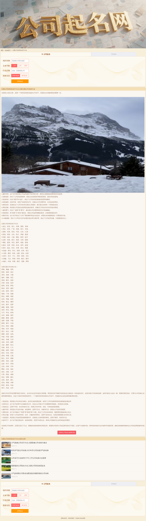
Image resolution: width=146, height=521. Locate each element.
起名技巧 (7, 50)
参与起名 (24, 75)
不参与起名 (15, 75)
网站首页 (64, 518)
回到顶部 (71, 518)
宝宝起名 (113, 54)
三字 (20, 65)
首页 (2, 50)
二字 (14, 65)
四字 (25, 65)
